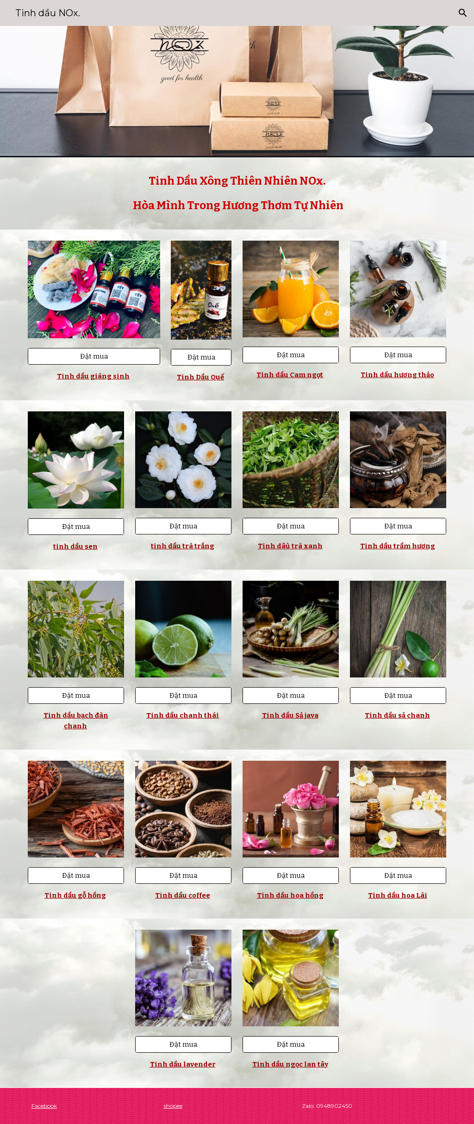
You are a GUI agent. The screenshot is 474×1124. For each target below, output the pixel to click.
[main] (237, 193)
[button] (463, 13)
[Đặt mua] (94, 356)
